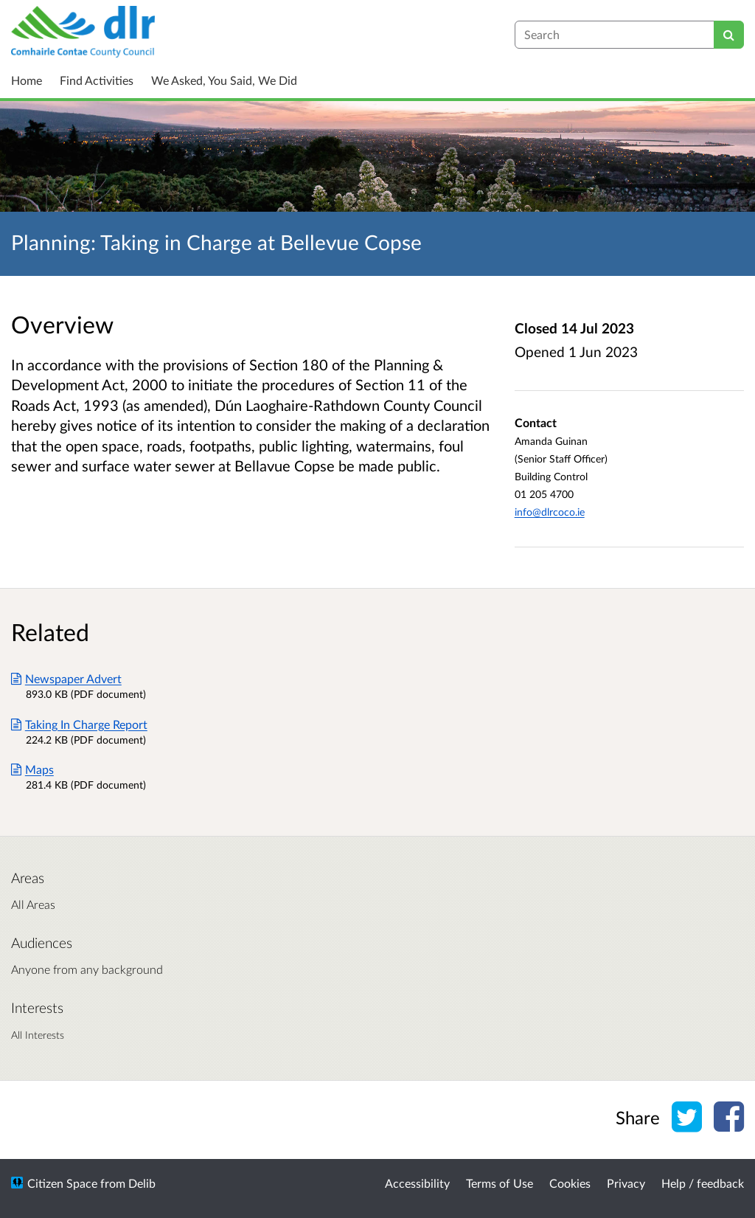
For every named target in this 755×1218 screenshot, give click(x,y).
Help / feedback (702, 1183)
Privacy (626, 1183)
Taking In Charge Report (79, 724)
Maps (32, 769)
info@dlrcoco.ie (550, 511)
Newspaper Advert (66, 678)
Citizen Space (62, 1183)
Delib (142, 1183)
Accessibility (417, 1183)
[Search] (729, 35)
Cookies (570, 1183)
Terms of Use (499, 1183)
